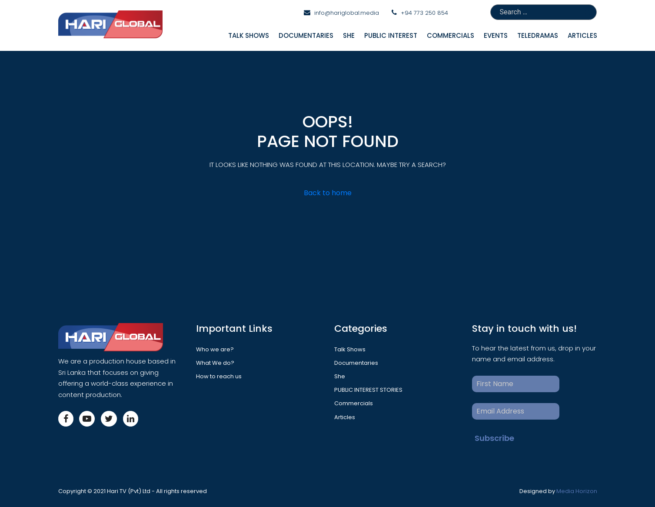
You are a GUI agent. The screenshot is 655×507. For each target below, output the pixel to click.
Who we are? (215, 349)
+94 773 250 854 (424, 13)
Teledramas (537, 35)
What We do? (215, 363)
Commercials (450, 35)
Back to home (328, 193)
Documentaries (306, 35)
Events (496, 35)
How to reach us (219, 376)
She (349, 35)
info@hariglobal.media (346, 13)
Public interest (390, 35)
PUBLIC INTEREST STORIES (368, 390)
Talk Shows (248, 35)
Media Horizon (576, 491)
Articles (582, 35)
